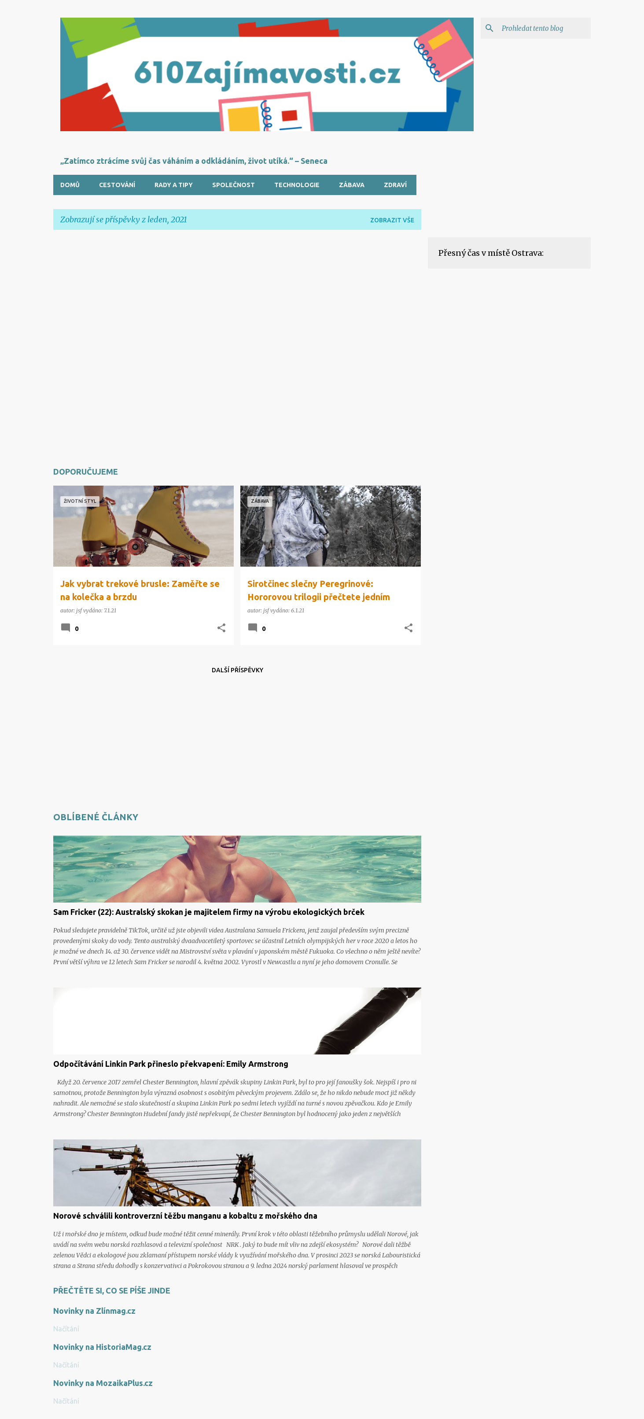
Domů (70, 184)
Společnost (233, 184)
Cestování (117, 184)
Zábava (351, 184)
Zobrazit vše (392, 220)
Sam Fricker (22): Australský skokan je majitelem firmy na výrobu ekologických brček (208, 911)
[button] (221, 628)
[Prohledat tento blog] (544, 28)
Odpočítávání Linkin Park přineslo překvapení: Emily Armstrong (170, 1063)
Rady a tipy (174, 184)
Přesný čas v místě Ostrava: (491, 253)
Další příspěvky (237, 670)
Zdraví (395, 184)
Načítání (66, 1329)
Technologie (297, 184)
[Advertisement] (237, 347)
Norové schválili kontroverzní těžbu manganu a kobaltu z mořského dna (185, 1215)
